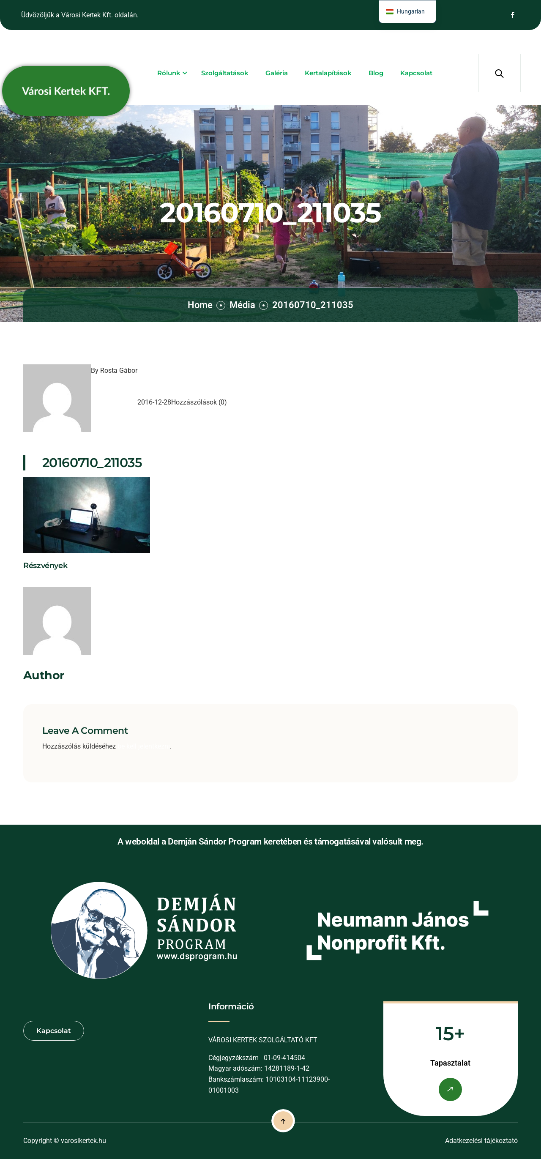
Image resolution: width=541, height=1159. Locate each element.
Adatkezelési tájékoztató (481, 1141)
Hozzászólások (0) (199, 402)
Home (200, 305)
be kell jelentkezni (143, 746)
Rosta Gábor (118, 370)
